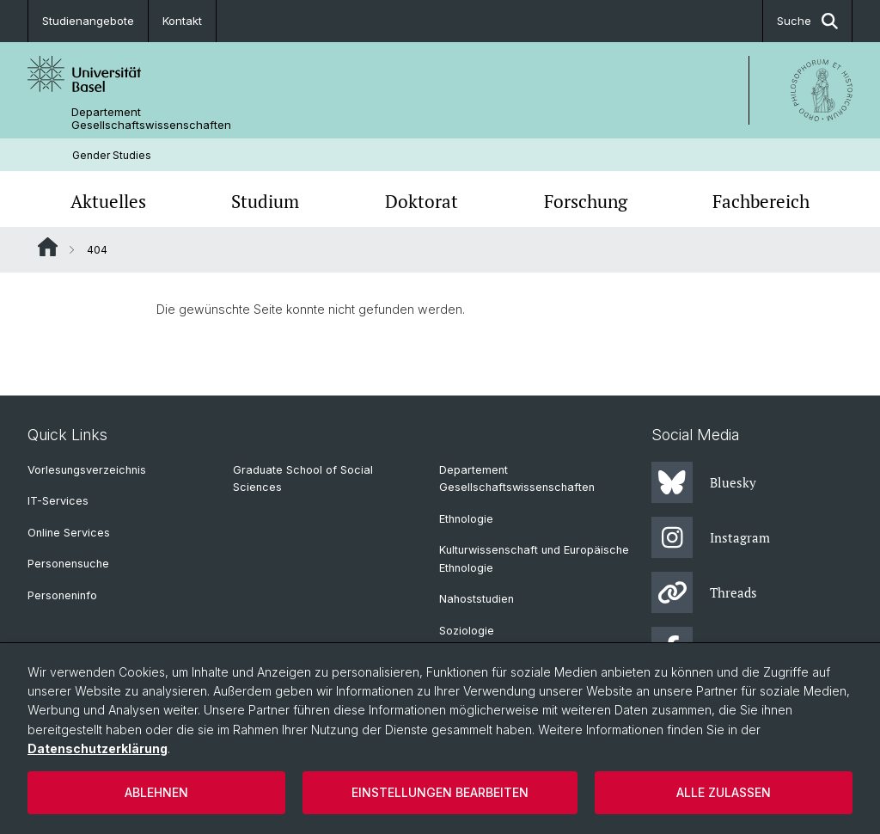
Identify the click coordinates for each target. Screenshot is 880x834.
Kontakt (182, 21)
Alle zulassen (723, 792)
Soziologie (466, 630)
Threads (704, 592)
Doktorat (421, 201)
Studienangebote (88, 21)
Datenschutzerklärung (98, 748)
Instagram (710, 537)
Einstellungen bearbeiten (440, 792)
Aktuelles (108, 201)
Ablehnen (156, 792)
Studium (265, 201)
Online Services (69, 532)
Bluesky (703, 482)
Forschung (585, 201)
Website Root (48, 246)
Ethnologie (466, 518)
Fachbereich (761, 201)
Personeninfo (62, 595)
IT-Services (58, 500)
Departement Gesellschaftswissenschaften (151, 119)
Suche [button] (807, 21)
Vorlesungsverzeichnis (87, 469)
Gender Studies (111, 155)
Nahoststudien (476, 598)
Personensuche (68, 563)
